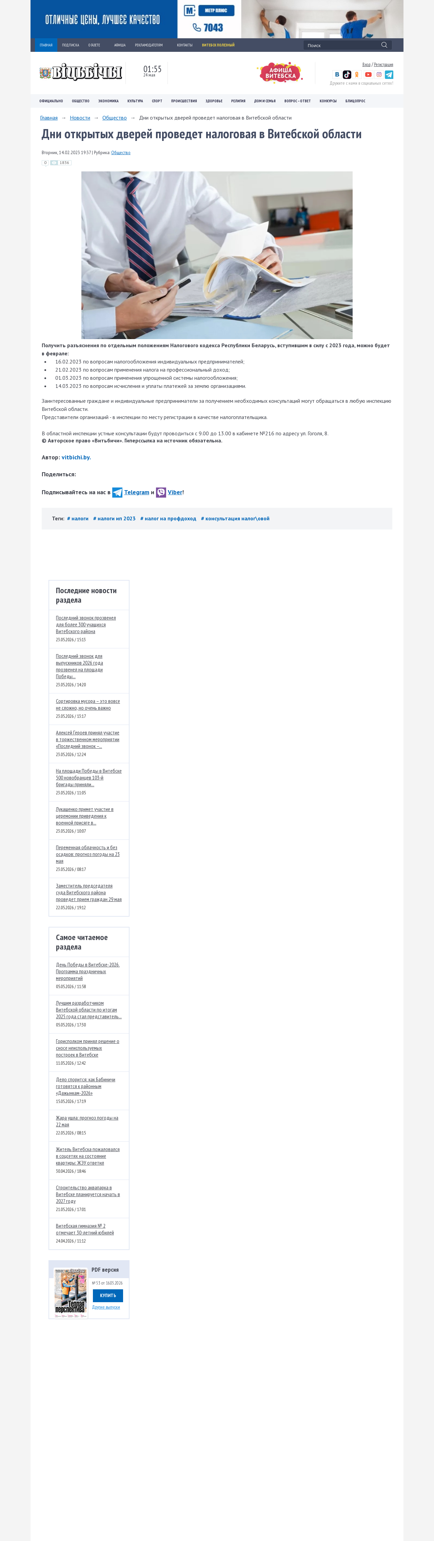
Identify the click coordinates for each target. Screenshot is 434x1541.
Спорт (157, 101)
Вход (366, 64)
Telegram (130, 492)
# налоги (78, 518)
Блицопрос (355, 101)
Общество (81, 101)
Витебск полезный (218, 45)
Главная (49, 117)
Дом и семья (265, 101)
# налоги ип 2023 (115, 518)
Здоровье (214, 101)
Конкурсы (328, 101)
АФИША (119, 45)
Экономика (108, 101)
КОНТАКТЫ (185, 45)
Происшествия (184, 101)
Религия (238, 101)
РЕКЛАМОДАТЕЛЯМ (151, 45)
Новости (80, 117)
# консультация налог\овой (235, 518)
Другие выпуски (106, 1307)
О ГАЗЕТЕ (96, 45)
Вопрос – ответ (297, 101)
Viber (169, 492)
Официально (51, 101)
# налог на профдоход (169, 518)
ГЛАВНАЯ (46, 45)
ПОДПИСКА (70, 45)
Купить (108, 1295)
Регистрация (383, 64)
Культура (135, 101)
